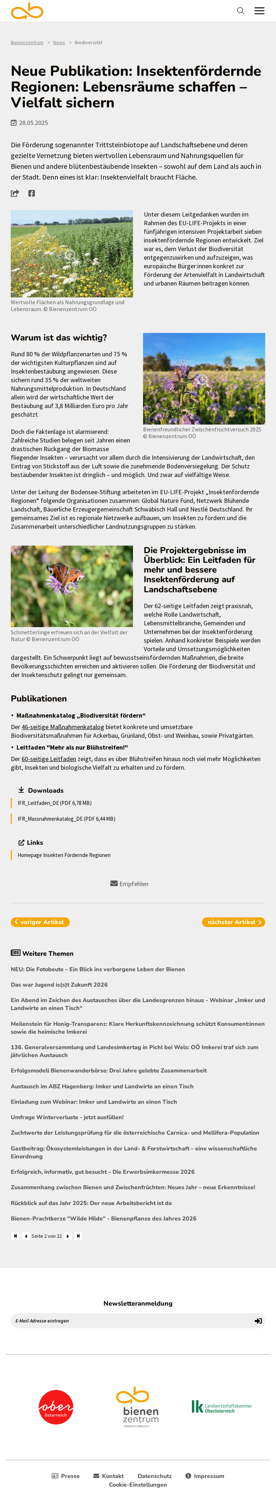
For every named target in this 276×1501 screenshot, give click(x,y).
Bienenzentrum (27, 42)
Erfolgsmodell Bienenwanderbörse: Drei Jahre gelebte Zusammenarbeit (109, 1071)
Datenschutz (155, 1476)
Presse (66, 1476)
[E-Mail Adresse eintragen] (131, 1320)
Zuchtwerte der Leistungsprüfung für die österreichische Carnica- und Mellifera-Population (135, 1133)
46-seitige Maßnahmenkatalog (63, 727)
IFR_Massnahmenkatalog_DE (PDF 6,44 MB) (66, 818)
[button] (17, 193)
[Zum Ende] (78, 1236)
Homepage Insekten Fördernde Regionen (64, 855)
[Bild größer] (72, 253)
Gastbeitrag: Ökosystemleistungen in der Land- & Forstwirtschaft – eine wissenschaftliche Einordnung (134, 1153)
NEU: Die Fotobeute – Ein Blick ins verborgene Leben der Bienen (98, 969)
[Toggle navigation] (241, 10)
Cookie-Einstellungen (138, 1485)
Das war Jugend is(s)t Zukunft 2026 (59, 985)
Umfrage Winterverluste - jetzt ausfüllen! (67, 1117)
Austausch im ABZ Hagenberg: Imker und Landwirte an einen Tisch (102, 1086)
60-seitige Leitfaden (49, 759)
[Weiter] (68, 1236)
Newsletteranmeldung (138, 1303)
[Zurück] (26, 1236)
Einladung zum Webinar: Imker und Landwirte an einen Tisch (94, 1102)
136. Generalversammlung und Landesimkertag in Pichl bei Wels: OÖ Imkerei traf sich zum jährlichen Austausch (134, 1051)
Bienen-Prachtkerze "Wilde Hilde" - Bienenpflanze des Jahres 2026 (104, 1219)
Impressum (204, 1476)
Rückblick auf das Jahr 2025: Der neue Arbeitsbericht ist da (91, 1203)
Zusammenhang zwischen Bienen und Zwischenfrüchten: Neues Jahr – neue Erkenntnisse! (133, 1187)
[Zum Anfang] (15, 1236)
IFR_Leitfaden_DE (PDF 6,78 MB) (55, 803)
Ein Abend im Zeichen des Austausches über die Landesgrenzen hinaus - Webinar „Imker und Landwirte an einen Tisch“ (138, 1004)
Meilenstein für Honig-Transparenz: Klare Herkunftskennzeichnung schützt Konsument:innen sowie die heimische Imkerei (138, 1028)
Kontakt (108, 1476)
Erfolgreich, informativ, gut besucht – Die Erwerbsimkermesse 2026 (103, 1172)
